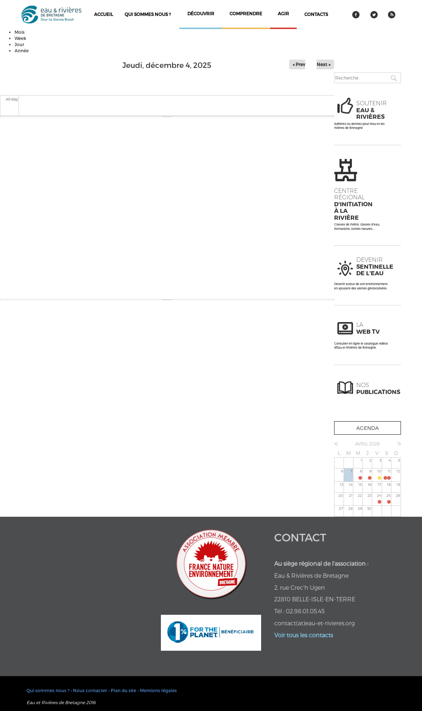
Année (22, 50)
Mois (20, 31)
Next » (323, 64)
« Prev (299, 64)
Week (20, 38)
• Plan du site (122, 690)
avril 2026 (367, 443)
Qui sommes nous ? (148, 14)
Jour (19, 44)
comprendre (246, 13)
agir (283, 13)
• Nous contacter (89, 690)
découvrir (200, 13)
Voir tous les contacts (303, 634)
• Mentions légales (157, 690)
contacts (316, 14)
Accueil (103, 14)
